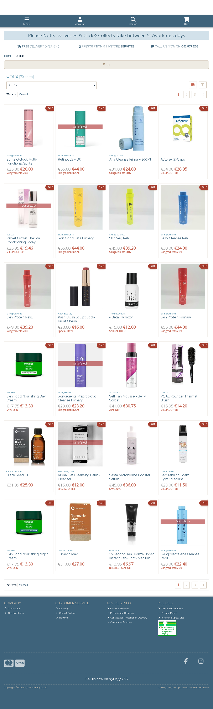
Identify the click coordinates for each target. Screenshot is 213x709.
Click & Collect (66, 613)
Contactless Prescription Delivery (127, 617)
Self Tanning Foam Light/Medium (175, 477)
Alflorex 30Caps (173, 159)
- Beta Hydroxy (121, 317)
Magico (171, 687)
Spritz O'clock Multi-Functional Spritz (21, 161)
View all (23, 94)
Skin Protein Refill (19, 317)
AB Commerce (200, 687)
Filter (106, 65)
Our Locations (14, 613)
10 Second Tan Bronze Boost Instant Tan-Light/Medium (131, 556)
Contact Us (12, 608)
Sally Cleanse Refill (175, 238)
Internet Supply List (171, 617)
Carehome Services (119, 622)
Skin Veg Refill (119, 238)
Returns (62, 617)
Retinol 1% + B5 (69, 159)
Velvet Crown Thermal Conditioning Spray (23, 240)
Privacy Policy (167, 613)
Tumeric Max (68, 554)
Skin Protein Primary (176, 317)
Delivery (62, 608)
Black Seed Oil (17, 475)
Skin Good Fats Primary (76, 238)
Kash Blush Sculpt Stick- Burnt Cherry (76, 319)
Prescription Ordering (120, 613)
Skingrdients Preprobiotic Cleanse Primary (77, 398)
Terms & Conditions (170, 608)
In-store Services (118, 608)
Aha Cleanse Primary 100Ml (130, 159)
